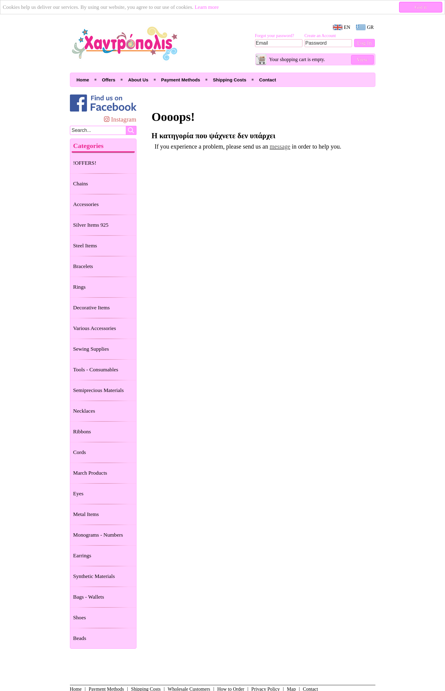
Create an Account (320, 35)
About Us (138, 79)
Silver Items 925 (91, 225)
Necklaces (84, 411)
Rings (79, 287)
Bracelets (83, 266)
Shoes (79, 617)
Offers (108, 79)
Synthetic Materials (94, 576)
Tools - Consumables (95, 369)
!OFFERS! (84, 163)
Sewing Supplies (91, 349)
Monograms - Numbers (98, 535)
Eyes (78, 493)
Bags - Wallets (88, 597)
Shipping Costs (229, 79)
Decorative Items (91, 307)
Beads (79, 638)
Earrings (82, 555)
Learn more (212, 7)
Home (83, 79)
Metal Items (86, 514)
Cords (79, 452)
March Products (90, 473)
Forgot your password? (274, 35)
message (280, 146)
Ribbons (82, 431)
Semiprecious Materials (98, 390)
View (362, 60)
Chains (80, 183)
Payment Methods (180, 79)
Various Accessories (94, 328)
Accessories (86, 204)
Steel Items (85, 245)
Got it (421, 7)
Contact (267, 79)
